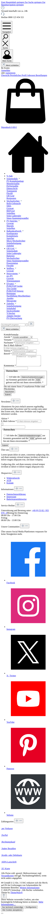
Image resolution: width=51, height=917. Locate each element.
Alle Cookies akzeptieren (12, 912)
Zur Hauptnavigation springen (23, 3)
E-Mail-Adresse (9, 423)
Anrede (8, 337)
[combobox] (13, 324)
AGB (38, 382)
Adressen (31, 75)
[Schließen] (2, 915)
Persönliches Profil (18, 75)
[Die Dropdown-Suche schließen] (31, 324)
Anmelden (5, 70)
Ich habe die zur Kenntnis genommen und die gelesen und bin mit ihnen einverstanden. (25, 382)
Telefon (8, 351)
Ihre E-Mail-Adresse (13, 345)
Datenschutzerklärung (16, 496)
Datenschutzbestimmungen (32, 379)
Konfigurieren (31, 909)
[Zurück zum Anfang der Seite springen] (4, 898)
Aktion (5, 420)
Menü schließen (10, 65)
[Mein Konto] (7, 55)
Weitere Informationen (29, 890)
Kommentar (10, 367)
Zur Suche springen (33, 2)
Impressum (11, 499)
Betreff (8, 354)
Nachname (9, 342)
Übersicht (5, 75)
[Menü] (6, 27)
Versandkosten (7, 878)
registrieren (10, 73)
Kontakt (10, 485)
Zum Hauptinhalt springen (13, 2)
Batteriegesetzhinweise (17, 501)
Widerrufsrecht (13, 480)
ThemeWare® (16, 894)
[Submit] (2, 426)
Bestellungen (41, 75)
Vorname (9, 340)
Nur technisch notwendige (12, 909)
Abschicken (9, 394)
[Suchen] (5, 41)
